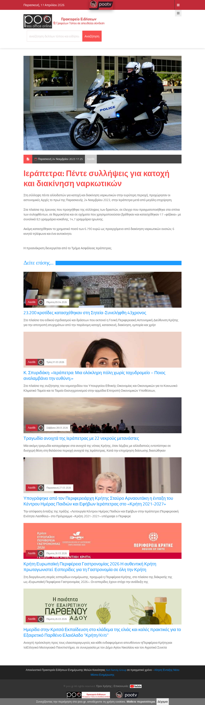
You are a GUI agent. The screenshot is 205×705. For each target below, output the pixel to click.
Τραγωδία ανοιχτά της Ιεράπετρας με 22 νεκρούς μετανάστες (81, 438)
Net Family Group (116, 670)
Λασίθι (91, 159)
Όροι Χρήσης (104, 686)
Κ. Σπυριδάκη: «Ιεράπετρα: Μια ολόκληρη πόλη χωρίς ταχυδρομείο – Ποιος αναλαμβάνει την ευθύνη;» (94, 375)
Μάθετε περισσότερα (141, 701)
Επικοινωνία (121, 686)
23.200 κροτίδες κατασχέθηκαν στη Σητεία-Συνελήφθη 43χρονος (84, 312)
